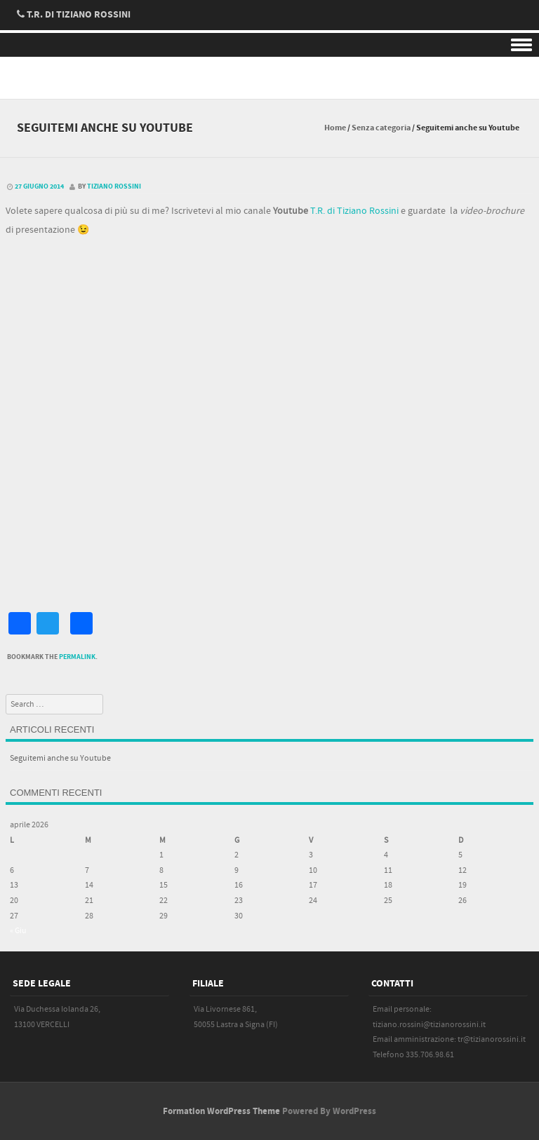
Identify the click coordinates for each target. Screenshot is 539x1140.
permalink (77, 657)
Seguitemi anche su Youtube (60, 758)
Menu (269, 45)
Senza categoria (381, 128)
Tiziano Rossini (114, 186)
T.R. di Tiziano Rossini (354, 211)
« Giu (18, 930)
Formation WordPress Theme (221, 1111)
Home (335, 128)
